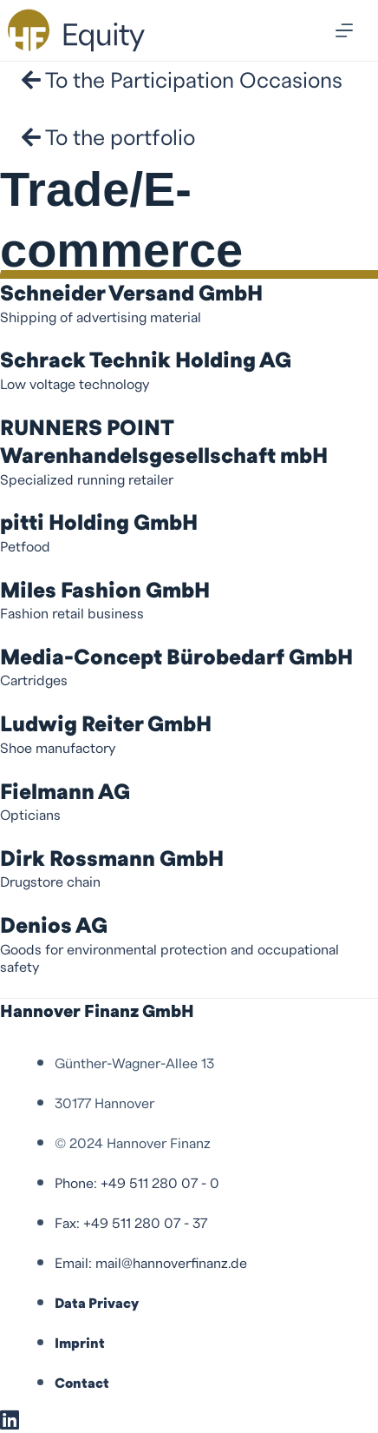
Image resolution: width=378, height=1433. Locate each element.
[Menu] (344, 30)
